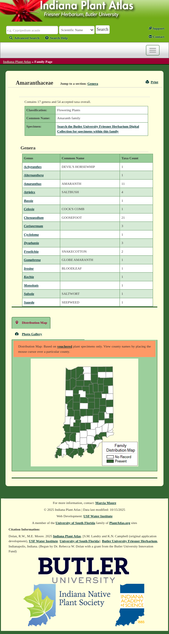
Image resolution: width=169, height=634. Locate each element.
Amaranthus (32, 183)
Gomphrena (32, 260)
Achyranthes (32, 167)
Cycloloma (31, 234)
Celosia (29, 209)
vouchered (64, 346)
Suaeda (29, 302)
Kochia (29, 276)
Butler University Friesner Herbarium (129, 541)
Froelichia (31, 251)
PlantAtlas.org (119, 523)
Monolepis (31, 285)
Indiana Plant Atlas (17, 61)
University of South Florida (75, 523)
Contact (156, 37)
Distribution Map (31, 322)
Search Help (56, 38)
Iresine (29, 268)
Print (152, 82)
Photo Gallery (28, 334)
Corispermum (33, 226)
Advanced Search (24, 38)
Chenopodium (34, 217)
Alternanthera (34, 175)
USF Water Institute (98, 516)
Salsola (29, 293)
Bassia (28, 200)
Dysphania (31, 243)
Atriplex (29, 192)
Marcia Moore (105, 503)
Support (156, 28)
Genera (92, 83)
